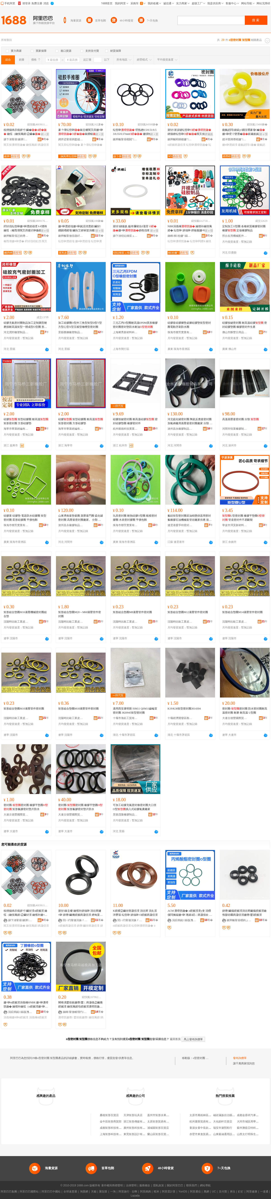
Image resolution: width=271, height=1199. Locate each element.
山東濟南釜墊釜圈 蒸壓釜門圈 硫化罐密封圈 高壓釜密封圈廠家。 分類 (80, 518)
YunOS (182, 1191)
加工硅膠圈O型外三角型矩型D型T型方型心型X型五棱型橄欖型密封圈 (80, 324)
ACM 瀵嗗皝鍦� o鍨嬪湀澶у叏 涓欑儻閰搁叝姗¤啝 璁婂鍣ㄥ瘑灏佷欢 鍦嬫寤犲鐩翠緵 (190, 913)
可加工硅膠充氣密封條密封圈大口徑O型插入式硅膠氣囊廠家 (134, 807)
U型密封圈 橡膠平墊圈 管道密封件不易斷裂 (243, 517)
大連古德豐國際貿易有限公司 (234, 718)
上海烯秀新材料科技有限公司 (125, 332)
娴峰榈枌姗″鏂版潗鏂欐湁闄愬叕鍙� (180, 235)
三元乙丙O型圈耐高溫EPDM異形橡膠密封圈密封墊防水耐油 (135, 324)
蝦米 (156, 1191)
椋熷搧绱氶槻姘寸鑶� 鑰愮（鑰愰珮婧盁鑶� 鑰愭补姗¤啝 (25, 132)
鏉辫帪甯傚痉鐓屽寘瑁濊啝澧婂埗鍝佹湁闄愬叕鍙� (70, 235)
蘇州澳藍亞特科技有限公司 (253, 1127)
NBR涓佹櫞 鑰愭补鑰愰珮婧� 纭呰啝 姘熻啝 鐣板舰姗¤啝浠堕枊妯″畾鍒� (190, 228)
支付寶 (223, 1191)
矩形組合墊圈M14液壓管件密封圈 (242, 612)
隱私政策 (158, 1185)
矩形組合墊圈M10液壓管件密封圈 (24, 708)
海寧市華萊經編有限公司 (16, 428)
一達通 (264, 1191)
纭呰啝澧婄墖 (66, 241)
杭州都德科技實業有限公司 (125, 428)
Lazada (135, 1195)
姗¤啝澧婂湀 (229, 144)
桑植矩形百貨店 (109, 1115)
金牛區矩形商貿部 (110, 1121)
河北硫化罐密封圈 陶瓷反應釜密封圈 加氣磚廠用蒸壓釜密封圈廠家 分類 (190, 421)
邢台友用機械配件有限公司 (234, 235)
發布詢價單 (240, 1058)
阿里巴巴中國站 (51, 1191)
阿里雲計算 (168, 1191)
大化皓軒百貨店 (222, 1121)
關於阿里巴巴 (175, 1185)
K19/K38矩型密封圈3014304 (184, 708)
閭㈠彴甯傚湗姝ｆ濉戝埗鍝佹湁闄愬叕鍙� (75, 920)
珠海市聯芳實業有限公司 (180, 332)
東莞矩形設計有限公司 (137, 1134)
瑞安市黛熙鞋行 (222, 1127)
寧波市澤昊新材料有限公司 (234, 525)
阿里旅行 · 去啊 (128, 1191)
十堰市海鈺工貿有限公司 (125, 718)
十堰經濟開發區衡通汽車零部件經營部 (180, 718)
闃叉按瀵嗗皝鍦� (14, 144)
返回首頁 (175, 1039)
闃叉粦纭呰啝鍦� (69, 144)
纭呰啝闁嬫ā (197, 241)
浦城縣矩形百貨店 (158, 1127)
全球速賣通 (70, 1191)
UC (214, 1191)
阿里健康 (251, 1191)
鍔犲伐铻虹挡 (33, 241)
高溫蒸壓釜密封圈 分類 (240, 419)
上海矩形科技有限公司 (113, 1134)
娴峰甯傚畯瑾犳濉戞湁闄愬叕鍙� (75, 1012)
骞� (45, 139)
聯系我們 (191, 1185)
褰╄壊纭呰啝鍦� (91, 144)
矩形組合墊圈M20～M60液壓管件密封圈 (79, 614)
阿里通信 (195, 1191)
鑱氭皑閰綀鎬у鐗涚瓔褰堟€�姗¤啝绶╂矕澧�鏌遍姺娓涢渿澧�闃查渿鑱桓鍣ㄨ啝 (244, 132)
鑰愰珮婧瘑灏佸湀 (37, 144)
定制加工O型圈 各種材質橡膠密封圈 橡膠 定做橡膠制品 (244, 228)
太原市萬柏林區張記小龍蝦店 (207, 1115)
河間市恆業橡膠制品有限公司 (234, 428)
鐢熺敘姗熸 (81, 1017)
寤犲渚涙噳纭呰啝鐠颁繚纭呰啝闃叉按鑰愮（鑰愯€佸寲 (189, 132)
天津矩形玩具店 (133, 1115)
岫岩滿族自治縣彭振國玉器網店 (232, 1115)
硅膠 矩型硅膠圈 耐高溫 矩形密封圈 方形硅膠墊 (26, 421)
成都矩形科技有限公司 (113, 1127)
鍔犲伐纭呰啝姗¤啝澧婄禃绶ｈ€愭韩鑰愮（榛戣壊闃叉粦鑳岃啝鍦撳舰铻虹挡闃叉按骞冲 (25, 228)
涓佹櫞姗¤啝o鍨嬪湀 (16, 1017)
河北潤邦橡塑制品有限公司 (16, 332)
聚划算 (103, 1191)
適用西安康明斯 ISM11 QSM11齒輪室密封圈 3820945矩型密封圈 (135, 710)
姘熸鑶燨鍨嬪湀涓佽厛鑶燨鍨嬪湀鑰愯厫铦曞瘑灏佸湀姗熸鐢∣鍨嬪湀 (244, 912)
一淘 (113, 1191)
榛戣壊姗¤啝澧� (14, 241)
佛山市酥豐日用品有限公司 (234, 332)
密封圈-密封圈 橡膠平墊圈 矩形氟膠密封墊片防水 (26, 807)
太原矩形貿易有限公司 (160, 1121)
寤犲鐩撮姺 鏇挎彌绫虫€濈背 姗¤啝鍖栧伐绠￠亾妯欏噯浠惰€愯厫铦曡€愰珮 (135, 228)
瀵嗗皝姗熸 (65, 1017)
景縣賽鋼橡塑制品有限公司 (70, 332)
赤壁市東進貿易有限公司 (204, 1134)
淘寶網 (84, 1191)
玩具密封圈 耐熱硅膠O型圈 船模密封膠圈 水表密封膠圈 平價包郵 (135, 517)
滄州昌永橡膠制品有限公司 (180, 428)
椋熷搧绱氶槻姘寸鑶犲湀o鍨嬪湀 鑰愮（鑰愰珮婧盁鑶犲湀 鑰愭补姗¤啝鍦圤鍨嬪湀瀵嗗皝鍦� (25, 913)
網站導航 (205, 1185)
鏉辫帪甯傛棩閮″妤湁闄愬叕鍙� (125, 139)
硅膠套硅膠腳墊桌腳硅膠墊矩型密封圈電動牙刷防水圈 (189, 324)
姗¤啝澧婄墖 (82, 241)
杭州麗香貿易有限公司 (203, 1121)
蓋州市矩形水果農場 (159, 1115)
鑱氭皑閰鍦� (247, 144)
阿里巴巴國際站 (29, 1191)
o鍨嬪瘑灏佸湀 (176, 144)
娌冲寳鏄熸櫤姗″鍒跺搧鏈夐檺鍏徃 (234, 139)
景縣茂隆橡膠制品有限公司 (125, 814)
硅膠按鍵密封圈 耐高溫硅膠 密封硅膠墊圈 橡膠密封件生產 (244, 324)
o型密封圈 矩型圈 (203, 1058)
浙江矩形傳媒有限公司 (137, 1121)
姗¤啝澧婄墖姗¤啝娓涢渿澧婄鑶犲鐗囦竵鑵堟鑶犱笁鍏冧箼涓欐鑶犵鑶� (80, 228)
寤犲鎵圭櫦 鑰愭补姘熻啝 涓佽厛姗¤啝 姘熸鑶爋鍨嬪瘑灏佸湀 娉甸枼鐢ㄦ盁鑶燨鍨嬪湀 (80, 913)
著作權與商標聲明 (112, 1185)
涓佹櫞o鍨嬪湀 (38, 1017)
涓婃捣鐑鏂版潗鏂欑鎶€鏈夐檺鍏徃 (184, 920)
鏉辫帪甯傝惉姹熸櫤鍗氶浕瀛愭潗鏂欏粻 (16, 235)
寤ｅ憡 (263, 134)
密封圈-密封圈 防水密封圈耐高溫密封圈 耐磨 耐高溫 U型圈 (244, 710)
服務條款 (144, 1185)
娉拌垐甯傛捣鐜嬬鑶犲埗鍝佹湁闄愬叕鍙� (70, 139)
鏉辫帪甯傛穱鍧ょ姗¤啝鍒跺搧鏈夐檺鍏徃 (239, 920)
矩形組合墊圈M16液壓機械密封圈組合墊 (25, 614)
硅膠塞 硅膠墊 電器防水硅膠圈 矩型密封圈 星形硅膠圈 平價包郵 (25, 517)
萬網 (206, 1191)
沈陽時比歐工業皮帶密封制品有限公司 (16, 621)
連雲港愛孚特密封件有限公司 (180, 525)
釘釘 (240, 1191)
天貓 (93, 1191)
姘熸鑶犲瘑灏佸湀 (88, 925)
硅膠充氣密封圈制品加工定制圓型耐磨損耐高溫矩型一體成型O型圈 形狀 (25, 325)
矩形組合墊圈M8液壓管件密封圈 (132, 612)
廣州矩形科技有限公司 (137, 1127)
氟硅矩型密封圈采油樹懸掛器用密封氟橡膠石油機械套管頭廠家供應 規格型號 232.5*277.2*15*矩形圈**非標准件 (190, 518)
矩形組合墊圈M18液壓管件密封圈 (78, 708)
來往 (232, 1191)
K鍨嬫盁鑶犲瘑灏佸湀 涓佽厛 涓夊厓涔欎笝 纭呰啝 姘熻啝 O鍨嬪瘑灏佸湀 (135, 912)
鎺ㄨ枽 (45, 134)
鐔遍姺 (209, 134)
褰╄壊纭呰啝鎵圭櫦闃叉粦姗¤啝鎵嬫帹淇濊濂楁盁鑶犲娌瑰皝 (80, 132)
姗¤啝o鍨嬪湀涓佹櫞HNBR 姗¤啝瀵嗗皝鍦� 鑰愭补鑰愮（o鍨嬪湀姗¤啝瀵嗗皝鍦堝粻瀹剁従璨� (26, 1005)
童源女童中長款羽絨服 (203, 1127)
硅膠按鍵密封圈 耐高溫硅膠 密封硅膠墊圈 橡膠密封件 (135, 421)
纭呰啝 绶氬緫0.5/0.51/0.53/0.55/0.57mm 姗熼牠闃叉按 (135, 132)
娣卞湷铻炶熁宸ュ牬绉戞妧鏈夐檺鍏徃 (125, 235)
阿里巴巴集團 (9, 1191)
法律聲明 (131, 1185)
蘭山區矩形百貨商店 (159, 1134)
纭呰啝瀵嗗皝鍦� (197, 144)
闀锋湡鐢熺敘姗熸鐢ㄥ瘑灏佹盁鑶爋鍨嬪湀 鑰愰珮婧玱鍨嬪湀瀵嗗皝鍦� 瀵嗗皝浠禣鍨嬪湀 (80, 1005)
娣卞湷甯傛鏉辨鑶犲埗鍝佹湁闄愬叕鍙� (16, 139)
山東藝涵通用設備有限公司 (229, 1134)
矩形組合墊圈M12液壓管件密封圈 (188, 612)
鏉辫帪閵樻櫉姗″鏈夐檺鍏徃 (180, 139)
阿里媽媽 (145, 1191)
